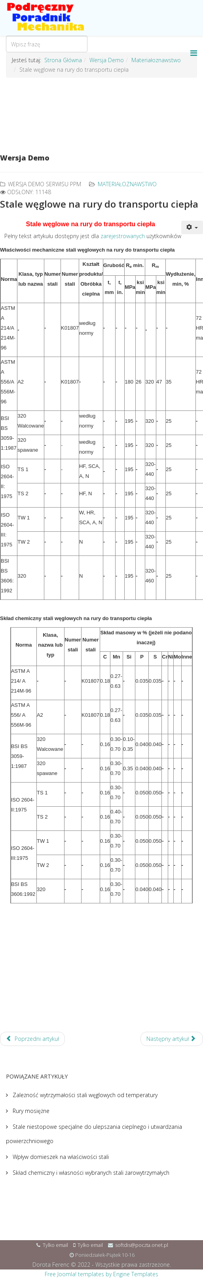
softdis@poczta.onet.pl (141, 1245)
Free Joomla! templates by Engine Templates (101, 1274)
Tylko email (55, 1245)
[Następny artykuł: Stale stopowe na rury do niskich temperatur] (171, 1039)
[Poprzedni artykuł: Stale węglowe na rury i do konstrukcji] (32, 1039)
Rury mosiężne (30, 1111)
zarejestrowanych (123, 236)
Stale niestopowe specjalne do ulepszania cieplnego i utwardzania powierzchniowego (94, 1134)
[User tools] (192, 227)
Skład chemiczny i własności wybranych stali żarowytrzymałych (90, 1172)
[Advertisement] (101, 112)
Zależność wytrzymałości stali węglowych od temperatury (84, 1095)
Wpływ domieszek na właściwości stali (60, 1157)
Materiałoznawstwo (127, 184)
